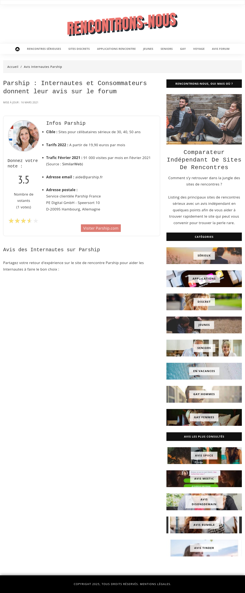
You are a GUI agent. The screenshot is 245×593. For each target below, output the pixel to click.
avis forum (221, 49)
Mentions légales (155, 584)
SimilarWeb (72, 164)
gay (183, 49)
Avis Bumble (204, 525)
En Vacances (204, 371)
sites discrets (79, 49)
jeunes (148, 49)
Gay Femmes (204, 417)
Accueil (12, 66)
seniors (167, 49)
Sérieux (204, 256)
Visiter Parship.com (101, 228)
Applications (204, 279)
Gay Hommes (204, 394)
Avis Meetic (204, 478)
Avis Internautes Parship (43, 66)
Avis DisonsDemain (204, 501)
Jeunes (204, 325)
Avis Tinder (204, 548)
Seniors (204, 348)
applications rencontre (116, 49)
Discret (204, 302)
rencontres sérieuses (44, 49)
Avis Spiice (204, 455)
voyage (199, 49)
